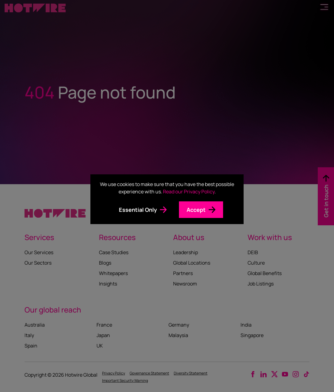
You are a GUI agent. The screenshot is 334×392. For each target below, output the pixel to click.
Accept (196, 209)
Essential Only (138, 209)
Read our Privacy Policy (188, 191)
